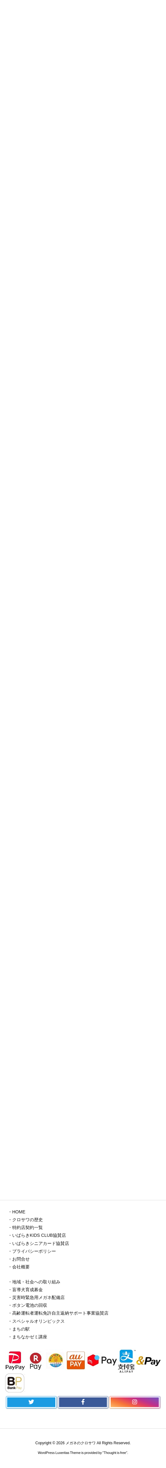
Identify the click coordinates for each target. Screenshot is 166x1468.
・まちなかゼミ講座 (27, 1336)
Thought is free (115, 1453)
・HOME (16, 1211)
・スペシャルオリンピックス (36, 1321)
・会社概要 (19, 1266)
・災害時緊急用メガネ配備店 (36, 1297)
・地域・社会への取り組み (34, 1281)
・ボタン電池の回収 (27, 1305)
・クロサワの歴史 (25, 1219)
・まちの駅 (19, 1328)
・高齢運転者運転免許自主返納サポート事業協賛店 (58, 1313)
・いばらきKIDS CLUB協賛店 (37, 1235)
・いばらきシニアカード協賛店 (38, 1243)
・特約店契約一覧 (25, 1227)
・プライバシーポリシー (32, 1251)
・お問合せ (19, 1259)
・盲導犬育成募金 (25, 1289)
